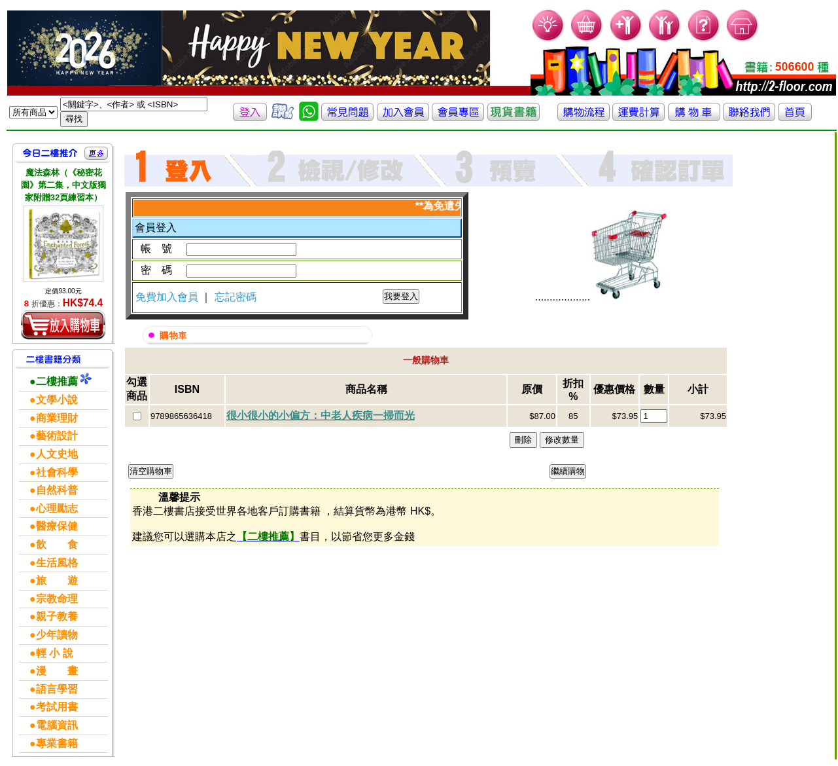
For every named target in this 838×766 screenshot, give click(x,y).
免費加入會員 (168, 296)
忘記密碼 (235, 296)
